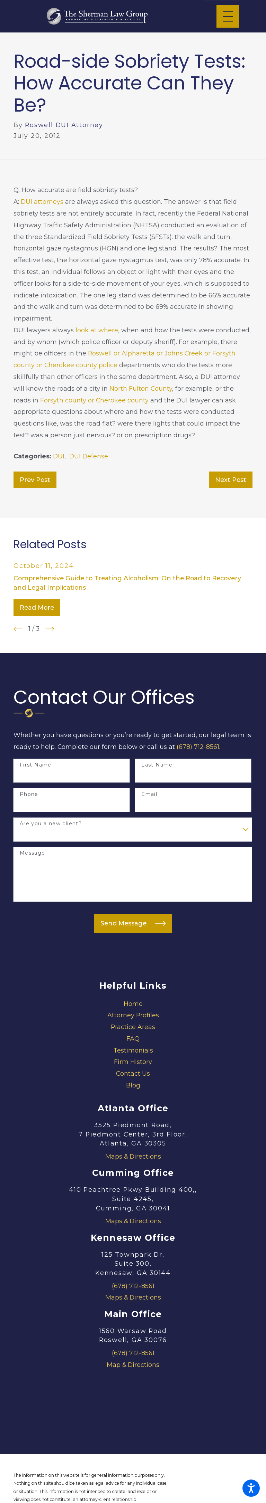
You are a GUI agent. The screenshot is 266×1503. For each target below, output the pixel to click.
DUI (58, 456)
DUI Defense (88, 456)
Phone (29, 794)
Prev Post (35, 479)
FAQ (133, 1038)
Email (149, 794)
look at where (97, 330)
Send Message (133, 923)
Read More (37, 607)
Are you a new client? (51, 824)
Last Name (157, 765)
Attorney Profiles (133, 1015)
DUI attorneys (42, 201)
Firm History (133, 1061)
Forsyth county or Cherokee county (94, 400)
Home (133, 1003)
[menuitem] (133, 1004)
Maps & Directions (133, 1156)
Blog (133, 1085)
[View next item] (49, 629)
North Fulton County (140, 388)
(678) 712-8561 (198, 746)
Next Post (230, 479)
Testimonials (133, 1050)
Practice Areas (133, 1026)
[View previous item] (18, 629)
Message (32, 853)
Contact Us (133, 1073)
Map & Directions (133, 1364)
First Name (36, 765)
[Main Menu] (227, 16)
